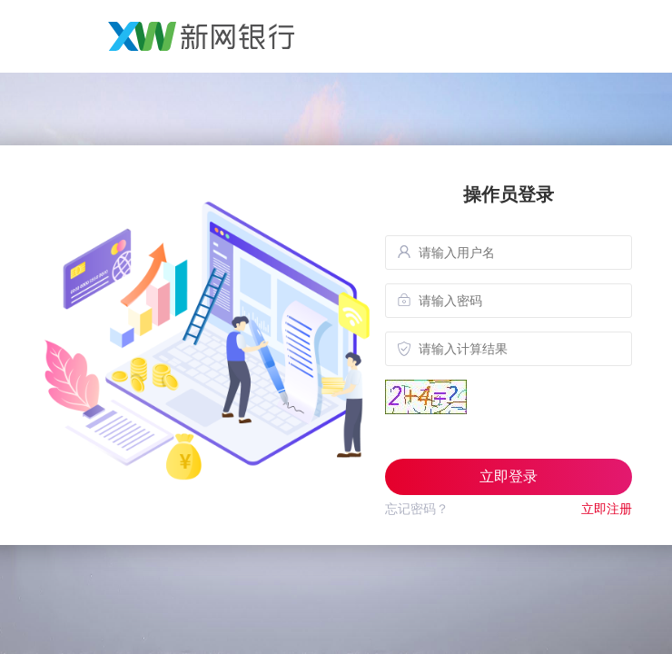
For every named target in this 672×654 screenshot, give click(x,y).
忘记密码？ (417, 508)
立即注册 (606, 508)
